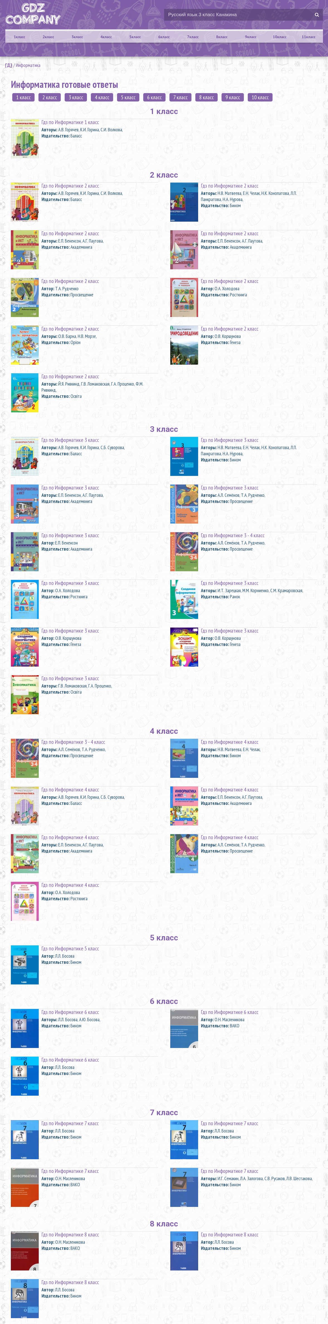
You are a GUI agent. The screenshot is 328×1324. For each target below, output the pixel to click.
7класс (193, 36)
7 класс (180, 97)
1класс (19, 36)
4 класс (102, 97)
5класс (135, 36)
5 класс (128, 97)
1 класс (23, 97)
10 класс (260, 97)
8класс (221, 36)
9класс (250, 36)
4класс (106, 36)
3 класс (76, 97)
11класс (308, 36)
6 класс (154, 97)
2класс (48, 36)
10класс (279, 36)
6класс (164, 36)
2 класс (49, 97)
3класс (77, 36)
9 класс (232, 97)
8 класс (206, 97)
